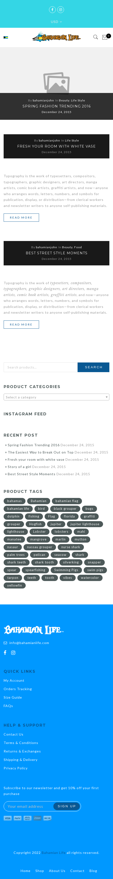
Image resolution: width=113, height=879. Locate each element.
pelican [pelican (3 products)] (39, 555)
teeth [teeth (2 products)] (31, 578)
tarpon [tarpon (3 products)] (12, 578)
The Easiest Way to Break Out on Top (41, 452)
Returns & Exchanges (22, 751)
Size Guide (13, 697)
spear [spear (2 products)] (11, 570)
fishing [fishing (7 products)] (34, 516)
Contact (77, 871)
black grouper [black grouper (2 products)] (65, 508)
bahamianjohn (43, 100)
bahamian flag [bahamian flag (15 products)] (67, 501)
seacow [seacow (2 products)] (60, 555)
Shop (39, 871)
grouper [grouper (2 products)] (13, 524)
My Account (14, 680)
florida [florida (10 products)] (69, 516)
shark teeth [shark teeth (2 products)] (16, 562)
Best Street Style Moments (57, 253)
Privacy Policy (16, 768)
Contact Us (14, 734)
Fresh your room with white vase (56, 146)
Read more (24, 217)
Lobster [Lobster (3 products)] (39, 531)
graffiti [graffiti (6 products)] (89, 516)
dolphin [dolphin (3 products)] (13, 516)
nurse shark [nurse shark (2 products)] (70, 547)
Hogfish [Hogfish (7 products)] (35, 524)
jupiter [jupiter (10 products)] (56, 524)
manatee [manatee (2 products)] (14, 539)
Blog (93, 871)
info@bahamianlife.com (29, 643)
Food (78, 247)
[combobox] (56, 397)
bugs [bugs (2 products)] (89, 508)
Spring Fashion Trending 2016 (57, 106)
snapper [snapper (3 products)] (94, 562)
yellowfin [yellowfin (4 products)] (14, 585)
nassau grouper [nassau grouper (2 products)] (39, 547)
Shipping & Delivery (21, 760)
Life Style (78, 100)
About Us (57, 871)
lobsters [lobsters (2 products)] (61, 531)
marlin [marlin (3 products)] (61, 539)
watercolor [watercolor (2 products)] (90, 578)
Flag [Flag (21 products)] (51, 516)
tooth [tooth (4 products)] (49, 578)
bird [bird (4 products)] (41, 508)
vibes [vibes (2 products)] (67, 578)
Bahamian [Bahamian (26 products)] (39, 501)
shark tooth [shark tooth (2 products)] (44, 562)
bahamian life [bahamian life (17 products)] (18, 508)
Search (94, 367)
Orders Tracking (18, 689)
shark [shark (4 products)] (79, 555)
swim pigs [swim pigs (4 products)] (95, 570)
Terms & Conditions (21, 743)
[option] (56, 83)
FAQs (8, 706)
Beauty (64, 100)
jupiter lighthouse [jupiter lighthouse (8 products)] (85, 524)
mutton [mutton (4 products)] (81, 539)
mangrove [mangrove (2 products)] (38, 539)
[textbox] (56, 397)
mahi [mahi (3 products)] (81, 531)
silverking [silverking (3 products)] (71, 562)
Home (26, 871)
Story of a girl (19, 467)
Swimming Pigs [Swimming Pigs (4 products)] (66, 570)
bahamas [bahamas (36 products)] (14, 501)
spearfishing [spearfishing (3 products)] (35, 570)
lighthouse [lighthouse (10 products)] (15, 531)
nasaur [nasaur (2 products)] (12, 547)
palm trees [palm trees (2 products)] (16, 555)
